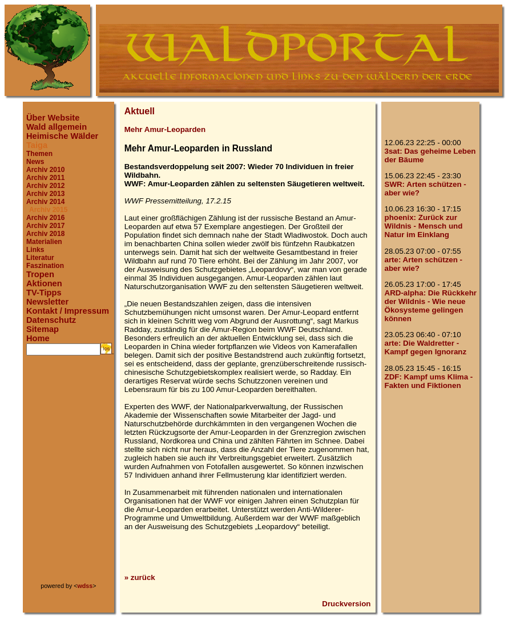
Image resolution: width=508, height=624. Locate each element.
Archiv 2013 (45, 194)
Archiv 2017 (45, 226)
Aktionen (44, 283)
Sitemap (42, 329)
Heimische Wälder (62, 136)
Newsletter (47, 301)
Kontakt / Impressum (67, 310)
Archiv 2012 (45, 186)
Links (35, 250)
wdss (85, 585)
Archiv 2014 (45, 202)
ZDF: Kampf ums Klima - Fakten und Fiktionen (429, 381)
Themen (39, 154)
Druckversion (346, 603)
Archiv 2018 (45, 234)
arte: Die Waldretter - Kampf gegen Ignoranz (426, 347)
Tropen (40, 274)
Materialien (44, 242)
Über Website (52, 117)
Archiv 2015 (48, 210)
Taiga (36, 145)
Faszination (45, 266)
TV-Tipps (44, 292)
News (35, 162)
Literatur (40, 258)
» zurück (139, 577)
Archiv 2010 (45, 170)
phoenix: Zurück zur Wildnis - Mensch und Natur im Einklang (424, 226)
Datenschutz (51, 320)
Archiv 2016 (45, 218)
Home (38, 338)
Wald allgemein (56, 126)
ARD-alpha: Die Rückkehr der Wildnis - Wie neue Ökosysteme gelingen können (431, 306)
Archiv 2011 (45, 178)
